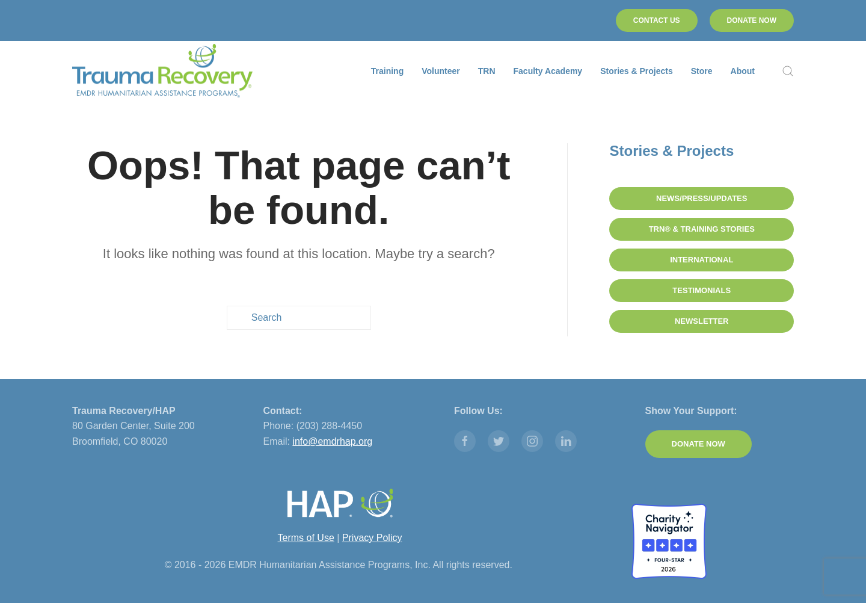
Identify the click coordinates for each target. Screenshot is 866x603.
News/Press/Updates (701, 198)
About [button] (743, 71)
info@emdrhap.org (332, 441)
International (701, 259)
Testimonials (701, 290)
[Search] (299, 318)
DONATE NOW (751, 20)
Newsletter (702, 321)
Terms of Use (306, 537)
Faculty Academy (548, 71)
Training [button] (387, 71)
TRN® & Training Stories (702, 228)
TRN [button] (487, 71)
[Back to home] (162, 71)
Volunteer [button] (441, 71)
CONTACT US (656, 20)
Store (702, 71)
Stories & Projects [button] (636, 71)
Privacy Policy (372, 537)
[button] (788, 71)
